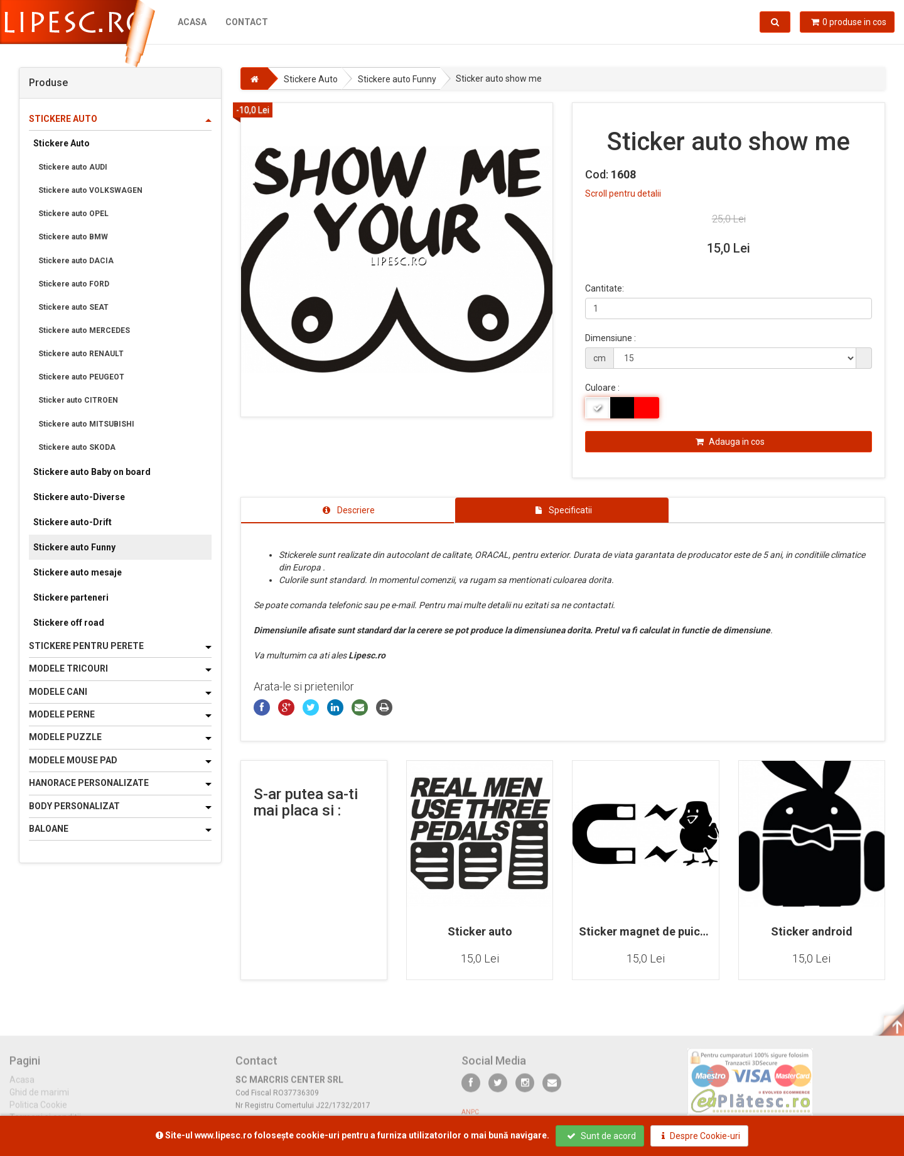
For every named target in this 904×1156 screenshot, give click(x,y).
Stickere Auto (61, 143)
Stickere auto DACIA (76, 260)
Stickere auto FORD (73, 284)
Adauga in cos (730, 442)
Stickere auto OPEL (73, 213)
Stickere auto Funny (74, 547)
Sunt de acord (601, 1136)
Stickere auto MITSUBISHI (86, 424)
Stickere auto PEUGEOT (81, 377)
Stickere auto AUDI (72, 167)
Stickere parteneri (71, 597)
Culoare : (602, 388)
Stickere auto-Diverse (79, 497)
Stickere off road (68, 623)
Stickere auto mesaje (77, 572)
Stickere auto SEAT (73, 307)
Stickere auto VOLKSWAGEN (90, 190)
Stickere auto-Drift (72, 522)
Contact (246, 22)
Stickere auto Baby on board (92, 472)
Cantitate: (604, 288)
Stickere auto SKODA (77, 447)
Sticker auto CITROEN (78, 400)
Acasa (192, 22)
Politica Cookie (38, 1111)
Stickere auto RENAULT (81, 353)
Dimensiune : (610, 338)
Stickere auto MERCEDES (84, 330)
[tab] (348, 510)
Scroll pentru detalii (623, 193)
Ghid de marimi (39, 1099)
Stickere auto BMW (73, 236)
